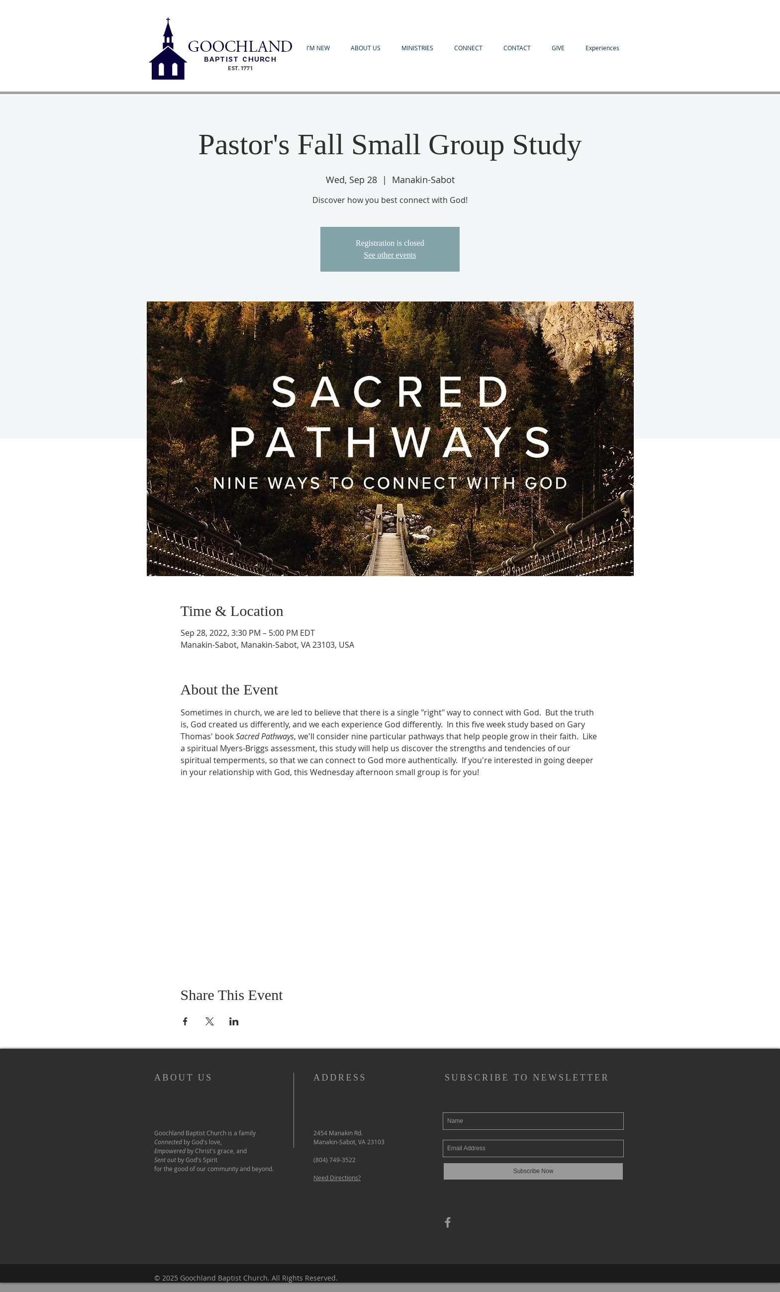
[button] (317, 48)
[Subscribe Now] (533, 1171)
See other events (390, 255)
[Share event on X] (209, 1021)
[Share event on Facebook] (185, 1021)
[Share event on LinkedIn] (234, 1021)
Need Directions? (337, 1178)
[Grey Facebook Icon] (448, 1222)
